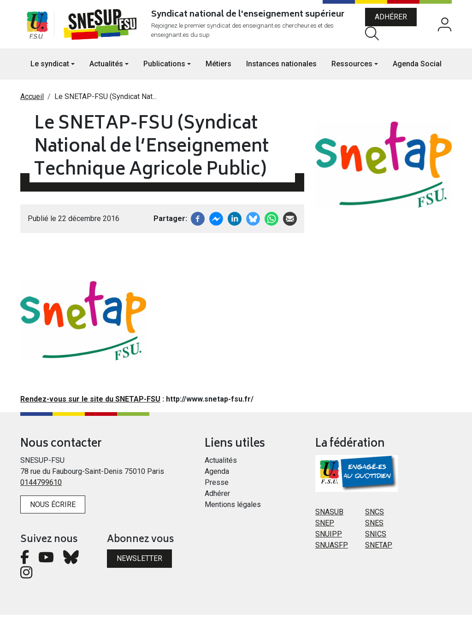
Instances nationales (281, 67)
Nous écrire (53, 507)
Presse (217, 485)
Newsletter (139, 561)
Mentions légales (233, 507)
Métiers (218, 67)
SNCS (374, 514)
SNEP (324, 525)
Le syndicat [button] (49, 67)
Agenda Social (417, 67)
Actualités (221, 463)
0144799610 (41, 485)
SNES (374, 525)
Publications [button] (164, 67)
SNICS (375, 536)
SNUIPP (328, 536)
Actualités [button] (106, 67)
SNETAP (378, 547)
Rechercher (374, 35)
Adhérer (393, 18)
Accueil (32, 99)
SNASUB (329, 514)
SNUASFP (331, 547)
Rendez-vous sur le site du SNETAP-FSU (90, 402)
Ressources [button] (351, 67)
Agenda (217, 474)
